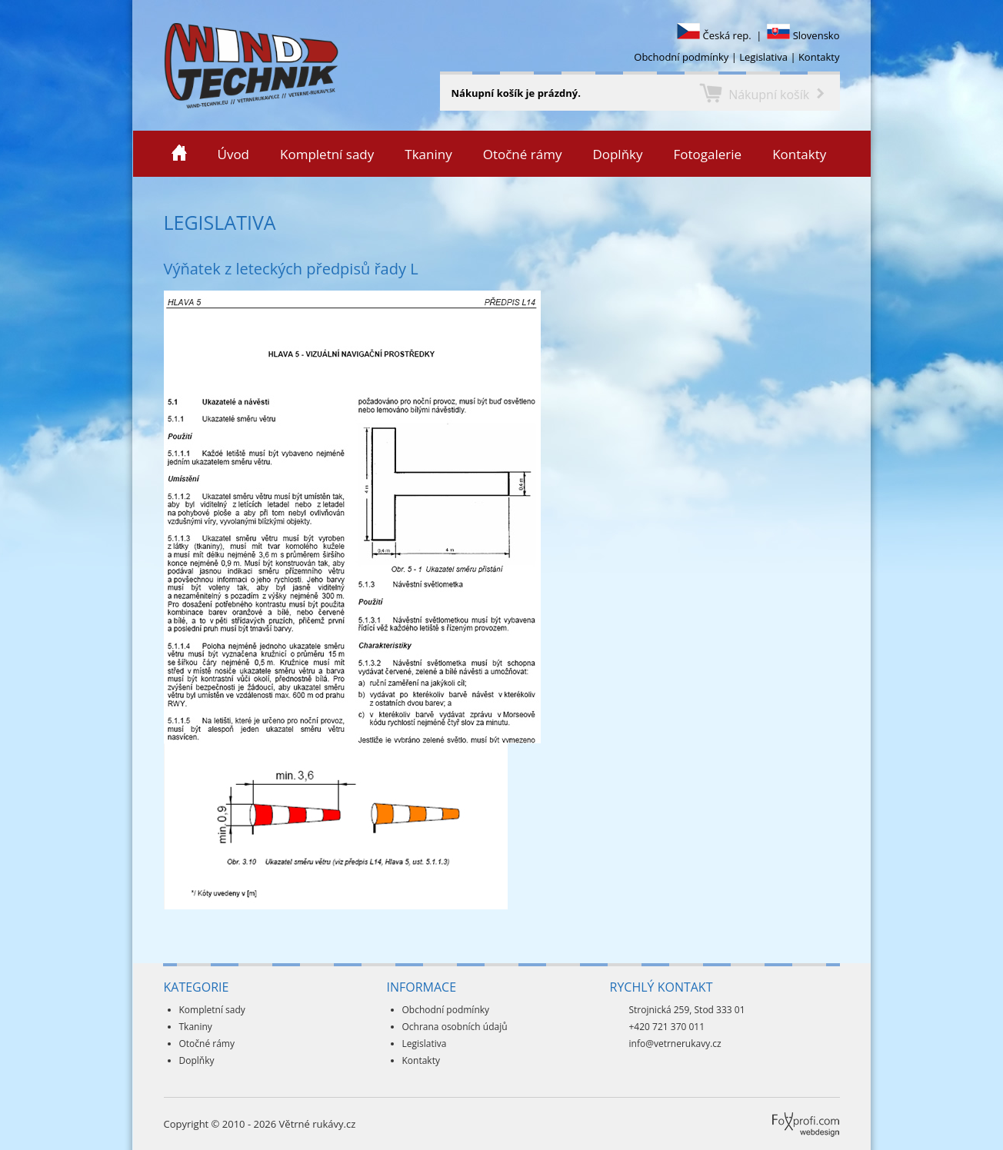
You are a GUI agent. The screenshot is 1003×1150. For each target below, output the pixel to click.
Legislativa (763, 57)
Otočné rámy (522, 154)
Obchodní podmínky (681, 57)
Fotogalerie (708, 154)
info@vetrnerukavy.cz (675, 1043)
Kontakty (819, 57)
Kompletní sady (327, 154)
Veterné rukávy (136, 65)
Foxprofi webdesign (778, 1112)
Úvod (234, 154)
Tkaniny (428, 154)
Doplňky (617, 154)
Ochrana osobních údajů (455, 1026)
